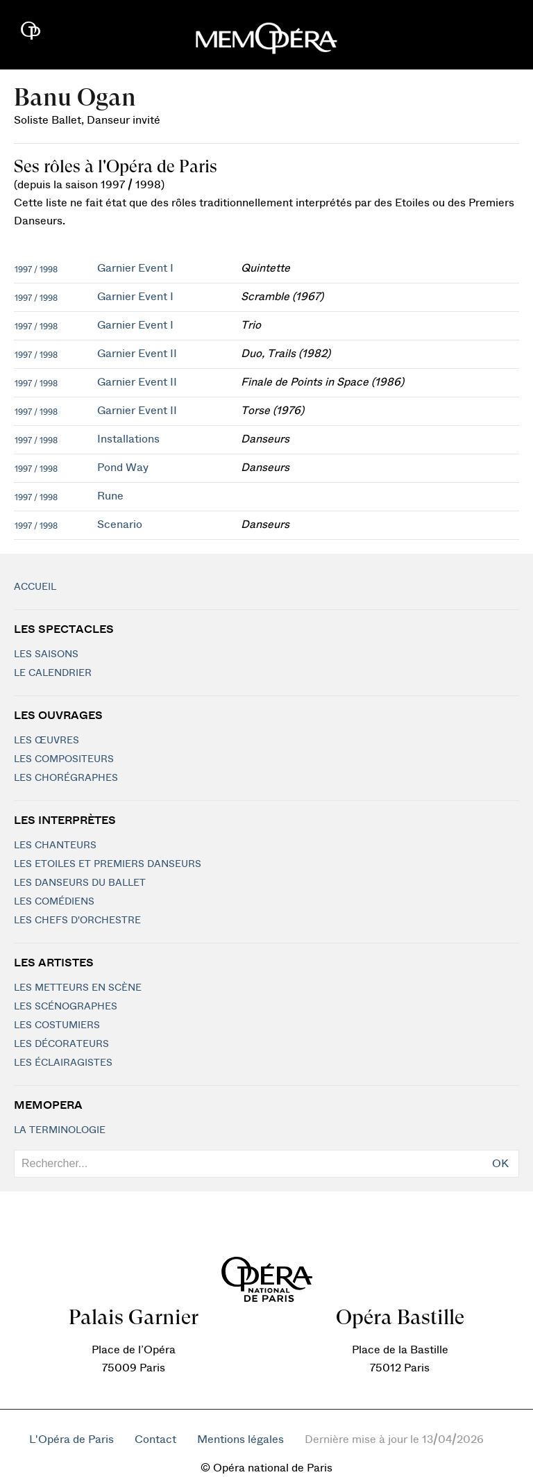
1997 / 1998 (36, 269)
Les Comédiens (54, 902)
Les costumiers (57, 1025)
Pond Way (123, 467)
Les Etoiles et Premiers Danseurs (107, 864)
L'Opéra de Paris (71, 1439)
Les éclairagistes (63, 1063)
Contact (155, 1439)
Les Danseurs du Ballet (80, 883)
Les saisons (46, 654)
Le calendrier (53, 673)
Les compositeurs (64, 759)
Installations (128, 439)
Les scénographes (65, 1007)
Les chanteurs (55, 845)
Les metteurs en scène (78, 988)
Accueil (35, 587)
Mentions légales (240, 1439)
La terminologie (59, 1130)
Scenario (119, 524)
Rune (110, 496)
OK (500, 1163)
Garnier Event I (135, 268)
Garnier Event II (137, 353)
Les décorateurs (61, 1044)
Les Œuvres (46, 740)
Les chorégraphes (66, 778)
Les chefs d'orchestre (77, 920)
